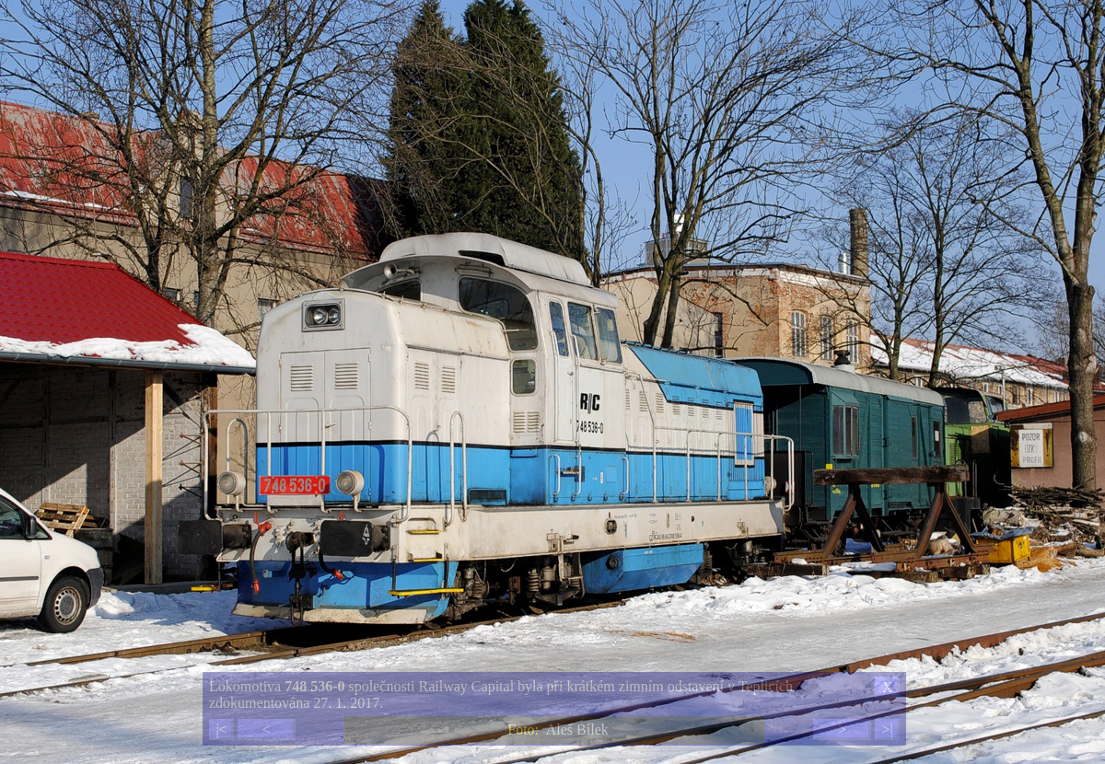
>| (886, 729)
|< (221, 729)
